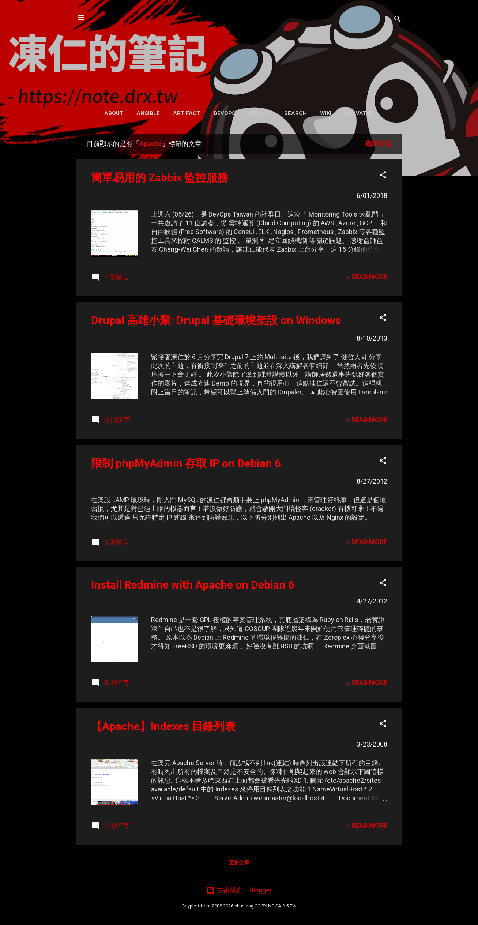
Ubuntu (260, 113)
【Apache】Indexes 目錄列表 (163, 726)
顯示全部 (378, 143)
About (113, 113)
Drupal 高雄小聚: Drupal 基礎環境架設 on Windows (216, 320)
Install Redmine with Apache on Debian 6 (192, 584)
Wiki (325, 113)
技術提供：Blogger (239, 890)
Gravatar (359, 113)
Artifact (186, 113)
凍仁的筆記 (239, 51)
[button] (383, 175)
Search (295, 113)
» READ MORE (367, 277)
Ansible (148, 113)
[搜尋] (397, 20)
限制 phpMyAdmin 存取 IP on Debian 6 (186, 463)
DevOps (225, 113)
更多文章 (239, 862)
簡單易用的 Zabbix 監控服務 (159, 177)
